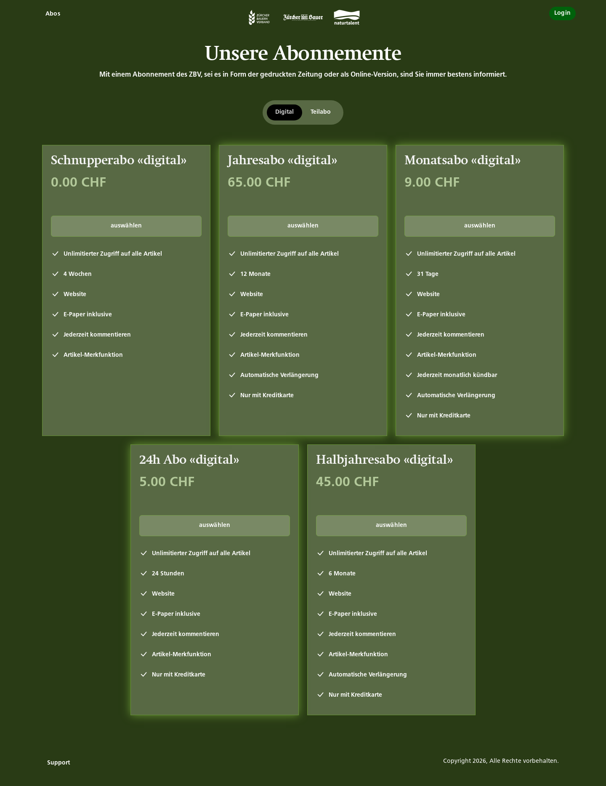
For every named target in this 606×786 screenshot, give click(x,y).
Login (562, 13)
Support (58, 763)
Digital (284, 112)
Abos (52, 14)
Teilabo (321, 112)
